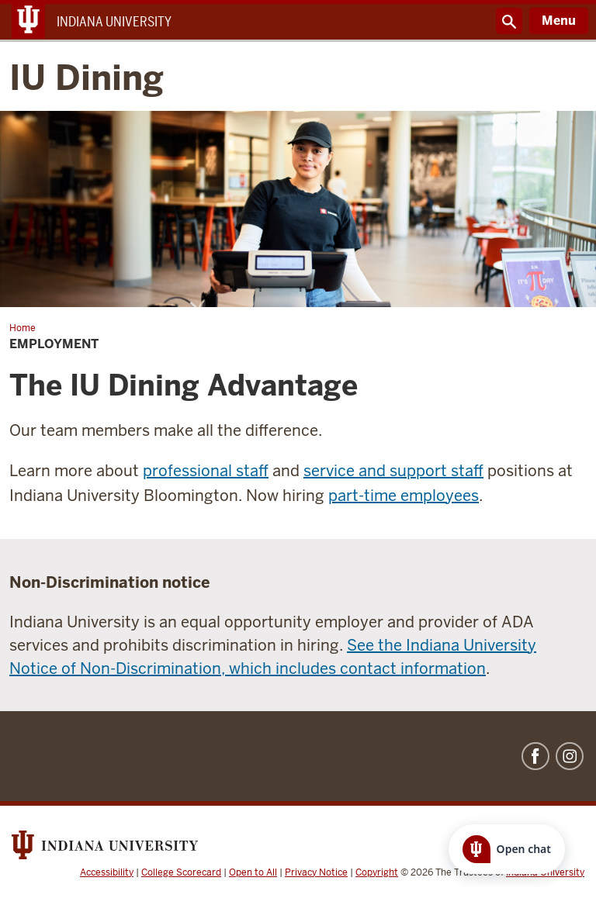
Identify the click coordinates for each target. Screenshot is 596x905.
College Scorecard (181, 872)
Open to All (253, 872)
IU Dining (86, 78)
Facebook (535, 756)
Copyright (376, 872)
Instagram (570, 756)
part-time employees (403, 495)
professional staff (206, 471)
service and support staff (393, 471)
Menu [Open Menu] (559, 20)
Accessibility (106, 872)
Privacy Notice (316, 872)
